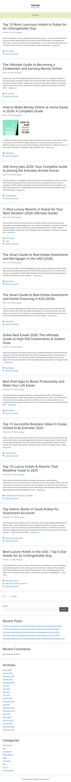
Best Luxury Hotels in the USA (16, 583)
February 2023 (8, 720)
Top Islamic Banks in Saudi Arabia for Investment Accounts (31, 511)
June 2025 (6, 689)
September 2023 (9, 711)
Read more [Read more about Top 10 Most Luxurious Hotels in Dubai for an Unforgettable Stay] (56, 45)
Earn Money (9, 51)
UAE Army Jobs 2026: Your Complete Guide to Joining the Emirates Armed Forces (35, 168)
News (5, 758)
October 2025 (8, 679)
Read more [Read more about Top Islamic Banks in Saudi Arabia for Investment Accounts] (35, 532)
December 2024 (8, 701)
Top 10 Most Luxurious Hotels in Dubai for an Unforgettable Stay (35, 26)
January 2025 (7, 698)
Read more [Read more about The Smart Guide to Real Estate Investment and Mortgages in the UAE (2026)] (38, 275)
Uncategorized (10, 195)
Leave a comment (11, 54)
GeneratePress (44, 779)
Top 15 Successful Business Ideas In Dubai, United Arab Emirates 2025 (35, 426)
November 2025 (9, 676)
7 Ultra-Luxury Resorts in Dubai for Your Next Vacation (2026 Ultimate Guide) (33, 211)
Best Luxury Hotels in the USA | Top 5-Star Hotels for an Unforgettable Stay (35, 553)
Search (5, 606)
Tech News (29, 495)
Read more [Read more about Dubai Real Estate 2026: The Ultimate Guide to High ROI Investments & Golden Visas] (8, 362)
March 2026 (7, 670)
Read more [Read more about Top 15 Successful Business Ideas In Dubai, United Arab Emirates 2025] (7, 447)
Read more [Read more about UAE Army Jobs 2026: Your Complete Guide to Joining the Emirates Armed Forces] (21, 190)
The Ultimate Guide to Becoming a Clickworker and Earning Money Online (32, 66)
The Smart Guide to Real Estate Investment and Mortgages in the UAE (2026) (35, 256)
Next (15, 596)
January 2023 (7, 723)
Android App (10, 410)
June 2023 (6, 714)
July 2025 (6, 686)
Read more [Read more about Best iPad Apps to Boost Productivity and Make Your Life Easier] (12, 405)
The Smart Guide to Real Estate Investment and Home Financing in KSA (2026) (35, 297)
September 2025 (9, 682)
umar (7, 241)
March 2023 (7, 717)
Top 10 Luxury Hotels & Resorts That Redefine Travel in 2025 (30, 468)
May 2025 (6, 692)
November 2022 (9, 730)
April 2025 (6, 695)
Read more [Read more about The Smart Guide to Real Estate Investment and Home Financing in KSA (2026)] (53, 316)
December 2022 (8, 727)
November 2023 (9, 708)
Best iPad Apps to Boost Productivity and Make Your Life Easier (33, 383)
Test (4, 764)
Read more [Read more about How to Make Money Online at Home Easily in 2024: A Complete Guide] (50, 147)
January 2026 (7, 673)
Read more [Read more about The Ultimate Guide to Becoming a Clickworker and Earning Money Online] (13, 88)
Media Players (8, 755)
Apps (4, 748)
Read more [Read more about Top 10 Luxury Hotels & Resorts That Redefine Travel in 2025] (41, 490)
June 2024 (6, 705)
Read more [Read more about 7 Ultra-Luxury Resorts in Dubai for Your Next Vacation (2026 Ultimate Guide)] (11, 232)
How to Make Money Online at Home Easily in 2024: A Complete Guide (35, 109)
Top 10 (16, 580)
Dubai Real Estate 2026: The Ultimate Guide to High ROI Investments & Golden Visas (34, 339)
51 (11, 596)
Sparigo (35, 5)
